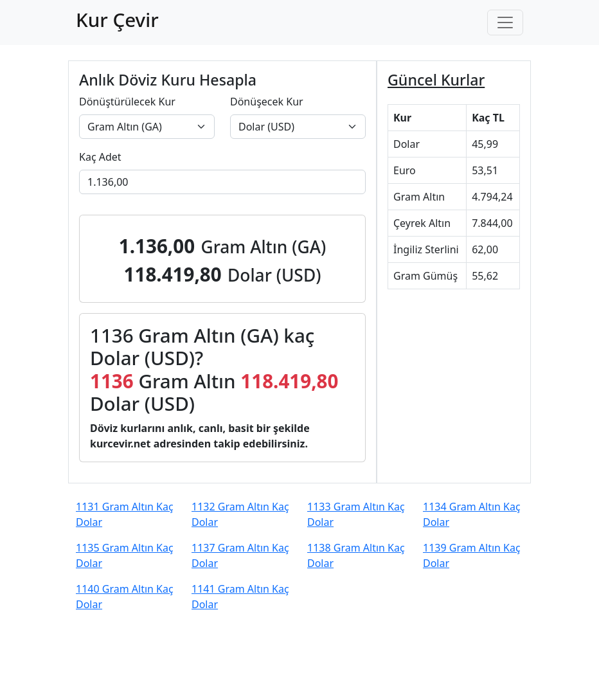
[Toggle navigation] (505, 22)
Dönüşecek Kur (266, 101)
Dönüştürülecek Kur (127, 101)
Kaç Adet (100, 157)
